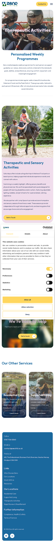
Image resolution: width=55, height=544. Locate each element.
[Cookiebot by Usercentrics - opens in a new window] (42, 227)
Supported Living (10, 497)
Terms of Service (10, 518)
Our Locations (9, 476)
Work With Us (9, 480)
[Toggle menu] (51, 4)
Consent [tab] (9, 234)
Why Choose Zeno (11, 473)
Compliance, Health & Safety (14, 514)
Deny (27, 314)
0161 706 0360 (10, 440)
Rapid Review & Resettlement (15, 504)
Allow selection (27, 307)
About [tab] (45, 234)
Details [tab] (27, 234)
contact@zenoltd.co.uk (13, 448)
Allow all (27, 300)
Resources (8, 483)
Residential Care (10, 494)
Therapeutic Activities (12, 501)
